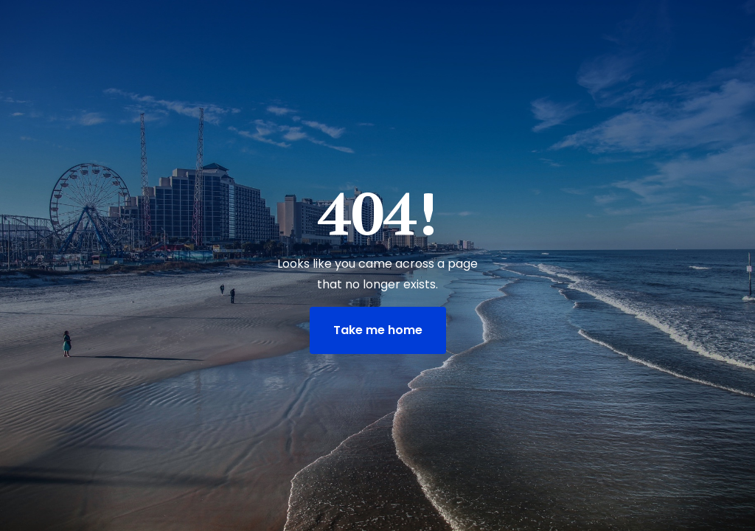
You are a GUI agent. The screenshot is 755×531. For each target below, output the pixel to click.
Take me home (377, 330)
